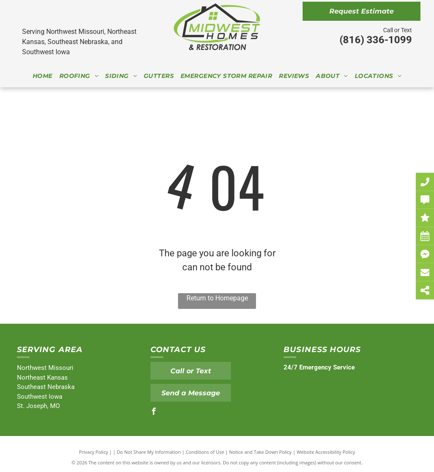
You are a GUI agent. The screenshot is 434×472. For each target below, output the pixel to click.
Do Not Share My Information (149, 452)
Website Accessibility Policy (326, 452)
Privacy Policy (93, 452)
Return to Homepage (217, 298)
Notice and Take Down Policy (260, 452)
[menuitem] (42, 76)
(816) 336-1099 (375, 40)
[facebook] (153, 412)
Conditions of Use (205, 452)
